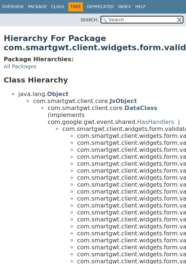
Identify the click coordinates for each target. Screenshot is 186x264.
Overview (13, 6)
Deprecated (100, 6)
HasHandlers (155, 121)
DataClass (140, 107)
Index (124, 6)
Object (58, 94)
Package (37, 6)
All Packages (20, 66)
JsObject (123, 101)
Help (140, 6)
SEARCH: (89, 20)
